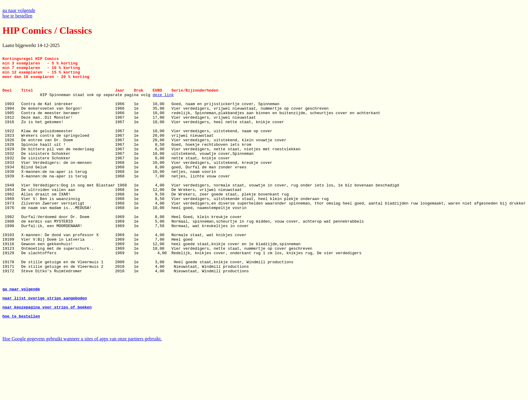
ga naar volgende (18, 10)
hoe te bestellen (17, 15)
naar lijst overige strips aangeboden (44, 347)
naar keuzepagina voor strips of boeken (46, 358)
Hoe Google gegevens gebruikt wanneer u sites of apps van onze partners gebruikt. (82, 394)
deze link (163, 103)
